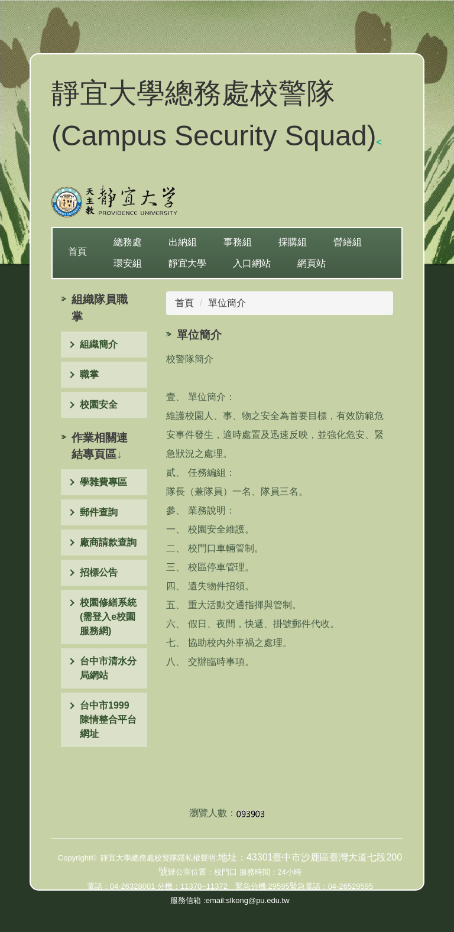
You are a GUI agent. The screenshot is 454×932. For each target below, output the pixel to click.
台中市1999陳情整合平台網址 (108, 719)
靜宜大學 (187, 263)
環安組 (128, 263)
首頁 (77, 251)
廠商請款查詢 (108, 542)
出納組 (182, 242)
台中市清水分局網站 (108, 668)
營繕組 (347, 242)
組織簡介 (99, 344)
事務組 (237, 242)
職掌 (89, 374)
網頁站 (311, 263)
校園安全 (99, 405)
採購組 (292, 242)
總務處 (128, 242)
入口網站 (252, 263)
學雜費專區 (103, 482)
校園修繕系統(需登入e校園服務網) (108, 616)
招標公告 (99, 572)
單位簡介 (227, 303)
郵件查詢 (99, 512)
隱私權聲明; (197, 857)
